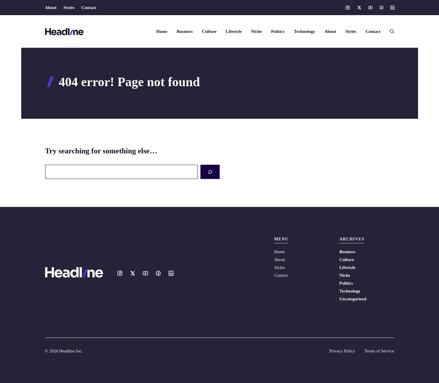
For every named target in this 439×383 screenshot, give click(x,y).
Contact (88, 7)
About (51, 7)
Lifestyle (234, 31)
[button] (389, 31)
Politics (278, 31)
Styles (69, 7)
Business (185, 31)
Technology (304, 31)
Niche (256, 31)
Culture (209, 31)
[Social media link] (347, 7)
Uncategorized (353, 299)
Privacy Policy (342, 351)
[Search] (210, 172)
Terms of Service (379, 351)
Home (161, 31)
